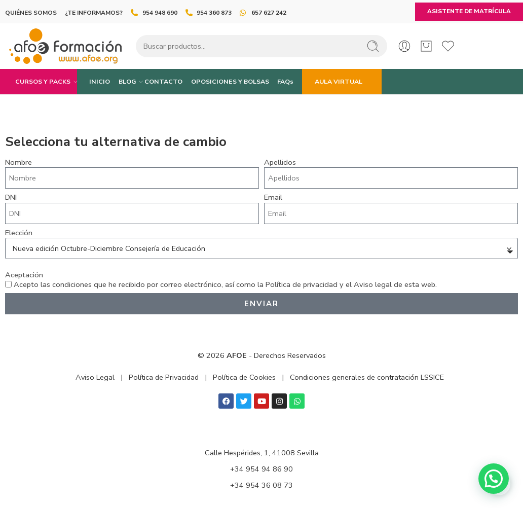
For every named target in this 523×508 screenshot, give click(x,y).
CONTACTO (163, 81)
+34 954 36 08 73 (261, 485)
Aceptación (24, 275)
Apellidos (280, 162)
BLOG (127, 82)
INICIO (99, 81)
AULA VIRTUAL (338, 81)
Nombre (18, 162)
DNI (11, 197)
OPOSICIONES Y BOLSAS (230, 81)
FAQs (285, 81)
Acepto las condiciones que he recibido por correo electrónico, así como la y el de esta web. (225, 284)
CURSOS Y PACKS (42, 82)
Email (273, 197)
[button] (493, 478)
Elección (18, 233)
